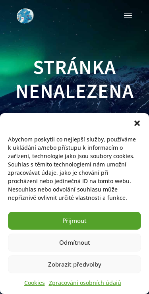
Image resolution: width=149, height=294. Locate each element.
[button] (137, 123)
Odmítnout (74, 242)
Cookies (34, 282)
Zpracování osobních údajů (85, 282)
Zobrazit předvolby (74, 264)
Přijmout (74, 220)
